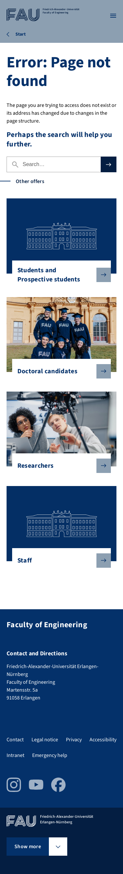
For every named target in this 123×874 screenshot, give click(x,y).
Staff (59, 560)
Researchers (59, 466)
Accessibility (103, 739)
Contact (15, 739)
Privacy (74, 739)
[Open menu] (113, 15)
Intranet (15, 755)
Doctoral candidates (59, 371)
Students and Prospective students (59, 275)
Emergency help (49, 755)
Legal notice (44, 739)
